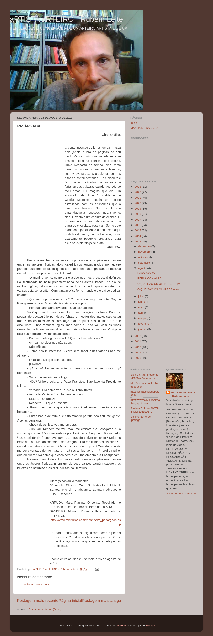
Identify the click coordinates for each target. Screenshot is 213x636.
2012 (138, 336)
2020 (138, 203)
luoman (121, 625)
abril (141, 312)
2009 (138, 352)
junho (142, 301)
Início (133, 123)
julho (141, 296)
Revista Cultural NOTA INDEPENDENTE (144, 410)
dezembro (144, 246)
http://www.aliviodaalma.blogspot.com (145, 401)
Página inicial (70, 600)
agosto (142, 268)
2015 (138, 230)
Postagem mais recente (37, 600)
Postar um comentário (36, 584)
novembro (144, 251)
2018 (138, 214)
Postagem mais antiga (101, 600)
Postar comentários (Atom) (45, 609)
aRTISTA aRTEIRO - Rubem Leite (66, 19)
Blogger (150, 625)
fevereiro (144, 323)
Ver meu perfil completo (181, 493)
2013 (138, 241)
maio (141, 307)
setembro (144, 262)
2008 (138, 357)
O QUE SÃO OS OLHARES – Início (159, 289)
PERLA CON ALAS (149, 278)
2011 (138, 341)
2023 (138, 186)
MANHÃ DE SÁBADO (144, 128)
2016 (138, 225)
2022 (138, 192)
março (142, 318)
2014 (138, 236)
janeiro (142, 329)
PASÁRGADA (146, 272)
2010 (138, 347)
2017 (138, 219)
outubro (143, 257)
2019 (138, 208)
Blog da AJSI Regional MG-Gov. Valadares (144, 376)
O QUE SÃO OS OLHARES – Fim (158, 284)
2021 (138, 197)
